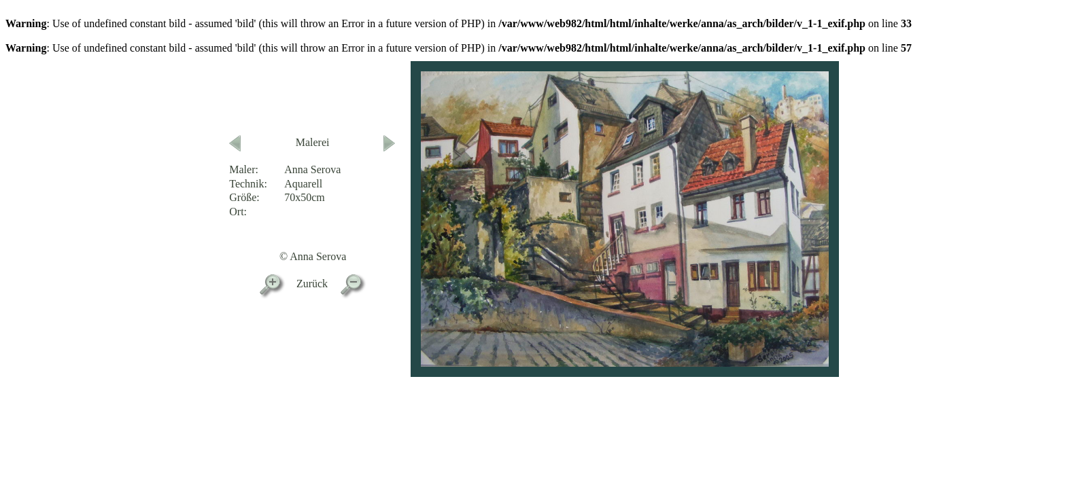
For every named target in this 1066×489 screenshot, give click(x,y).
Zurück (312, 283)
